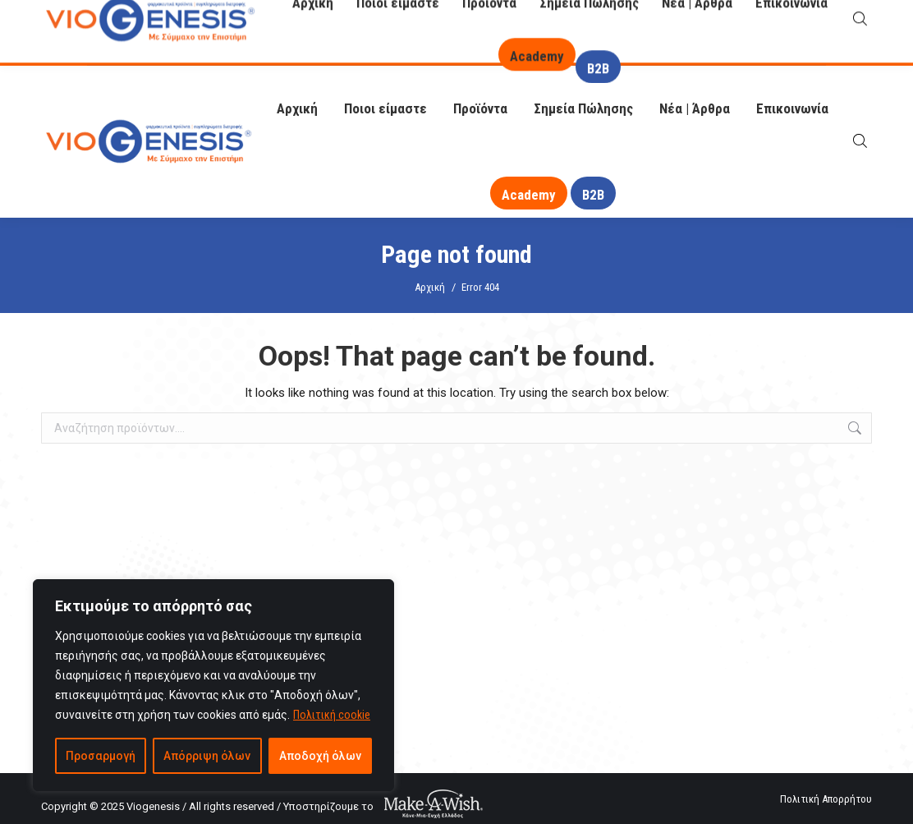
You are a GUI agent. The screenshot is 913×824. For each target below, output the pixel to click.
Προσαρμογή (100, 755)
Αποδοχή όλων (320, 755)
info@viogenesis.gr (160, 47)
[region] (213, 685)
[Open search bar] (860, 141)
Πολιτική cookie (331, 714)
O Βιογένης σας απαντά (633, 22)
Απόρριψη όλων (206, 755)
